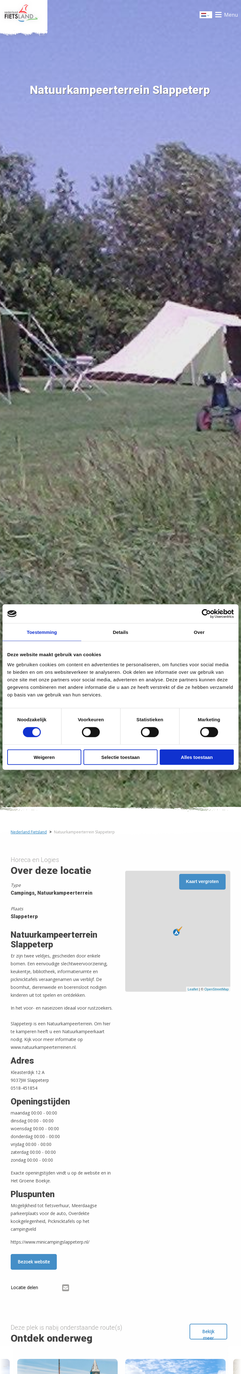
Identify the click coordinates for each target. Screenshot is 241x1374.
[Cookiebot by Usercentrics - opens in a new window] (206, 614)
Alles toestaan (197, 757)
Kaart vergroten (202, 881)
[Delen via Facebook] (45, 1288)
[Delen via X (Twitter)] (56, 1288)
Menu (231, 14)
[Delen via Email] (65, 1288)
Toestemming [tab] (42, 632)
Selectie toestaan (120, 757)
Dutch (206, 15)
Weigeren (44, 757)
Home (23, 15)
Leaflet (193, 989)
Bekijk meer (208, 1333)
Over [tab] (199, 632)
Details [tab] (120, 632)
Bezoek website (34, 1262)
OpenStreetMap (216, 989)
